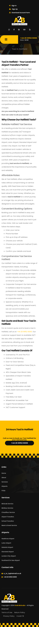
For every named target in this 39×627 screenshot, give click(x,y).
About (4, 478)
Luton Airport (6, 543)
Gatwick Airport (7, 547)
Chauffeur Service (8, 512)
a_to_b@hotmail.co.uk (12, 573)
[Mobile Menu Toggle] (6, 39)
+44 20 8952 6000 (24, 331)
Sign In (13, 6)
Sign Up (13, 9)
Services (5, 482)
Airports (4, 486)
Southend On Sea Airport (11, 560)
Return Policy (19, 612)
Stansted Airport (8, 552)
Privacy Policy (8, 616)
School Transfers (8, 521)
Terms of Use (7, 612)
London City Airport (9, 556)
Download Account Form (19, 13)
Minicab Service (7, 504)
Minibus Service (7, 508)
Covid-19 (20, 616)
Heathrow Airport (8, 539)
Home (4, 473)
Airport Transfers (8, 517)
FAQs (3, 491)
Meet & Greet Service (9, 525)
